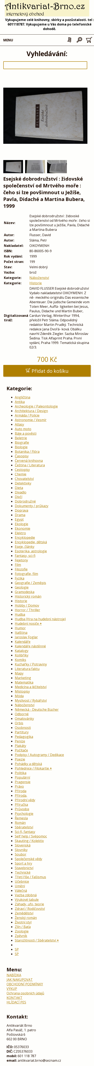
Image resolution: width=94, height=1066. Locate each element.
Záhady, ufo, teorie (29, 904)
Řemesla (21, 818)
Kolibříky (21, 655)
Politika (20, 773)
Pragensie (22, 782)
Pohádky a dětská (28, 764)
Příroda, (21, 795)
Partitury (22, 732)
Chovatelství (24, 478)
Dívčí (18, 497)
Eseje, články (24, 546)
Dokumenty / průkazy (31, 506)
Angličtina (22, 397)
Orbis (19, 723)
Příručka (21, 804)
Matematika (24, 682)
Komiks (20, 659)
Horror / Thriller (27, 610)
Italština (21, 632)
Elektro (20, 533)
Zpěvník (21, 936)
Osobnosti (23, 727)
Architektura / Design (31, 411)
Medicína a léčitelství (30, 687)
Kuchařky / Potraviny (31, 664)
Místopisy (22, 691)
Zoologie (22, 931)
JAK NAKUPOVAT (20, 979)
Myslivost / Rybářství (31, 700)
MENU (8, 40)
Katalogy (21, 650)
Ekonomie (22, 528)
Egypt (19, 519)
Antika (20, 401)
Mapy (19, 673)
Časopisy (22, 456)
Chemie (20, 474)
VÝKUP (12, 988)
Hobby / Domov (27, 605)
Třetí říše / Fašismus (30, 877)
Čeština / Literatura (30, 465)
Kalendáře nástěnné (30, 646)
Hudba (20, 614)
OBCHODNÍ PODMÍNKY (25, 984)
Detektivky (23, 483)
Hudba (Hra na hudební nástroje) (40, 619)
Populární (22, 777)
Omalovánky (24, 718)
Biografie (22, 442)
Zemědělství (24, 913)
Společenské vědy (28, 859)
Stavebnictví (24, 868)
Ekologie (21, 524)
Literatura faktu (27, 669)
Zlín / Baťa (23, 926)
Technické (22, 872)
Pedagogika (24, 736)
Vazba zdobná (26, 895)
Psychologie (24, 813)
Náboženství (39, 277)
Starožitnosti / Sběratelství (35, 940)
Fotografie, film (26, 573)
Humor (20, 628)
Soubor (20, 854)
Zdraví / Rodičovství (30, 908)
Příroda (20, 791)
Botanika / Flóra (27, 451)
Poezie (20, 759)
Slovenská (22, 845)
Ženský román (26, 917)
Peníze (20, 741)
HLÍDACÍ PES (16, 1002)
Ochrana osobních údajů (25, 993)
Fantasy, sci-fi (25, 555)
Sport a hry (23, 863)
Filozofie (21, 569)
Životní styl (23, 922)
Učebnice (22, 881)
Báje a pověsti (25, 433)
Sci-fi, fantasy (25, 831)
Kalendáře (22, 641)
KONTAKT (14, 997)
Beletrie (21, 438)
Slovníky (21, 850)
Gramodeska (24, 592)
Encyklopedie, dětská (31, 542)
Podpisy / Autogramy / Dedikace (39, 754)
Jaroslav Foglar (26, 637)
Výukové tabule (27, 899)
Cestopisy (22, 469)
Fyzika (19, 578)
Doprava (21, 510)
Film (18, 564)
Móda (19, 696)
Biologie (21, 447)
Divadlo (20, 492)
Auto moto (23, 429)
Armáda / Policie (27, 415)
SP (17, 949)
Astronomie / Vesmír (30, 420)
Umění (20, 886)
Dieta (19, 487)
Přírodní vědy (25, 800)
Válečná (21, 890)
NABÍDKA (14, 975)
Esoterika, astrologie (31, 551)
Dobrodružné (25, 501)
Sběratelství (24, 827)
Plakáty (20, 745)
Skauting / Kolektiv (29, 840)
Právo (19, 786)
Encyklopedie (25, 537)
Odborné (22, 714)
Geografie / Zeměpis (30, 583)
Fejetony (21, 560)
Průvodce (22, 809)
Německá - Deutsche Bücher (37, 709)
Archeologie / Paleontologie (36, 406)
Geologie (22, 587)
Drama (20, 515)
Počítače (21, 750)
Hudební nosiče (27, 623)
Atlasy (19, 424)
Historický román (28, 596)
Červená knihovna (29, 460)
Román (20, 822)
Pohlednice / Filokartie (32, 768)
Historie (35, 283)
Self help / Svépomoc (31, 836)
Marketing (23, 678)
